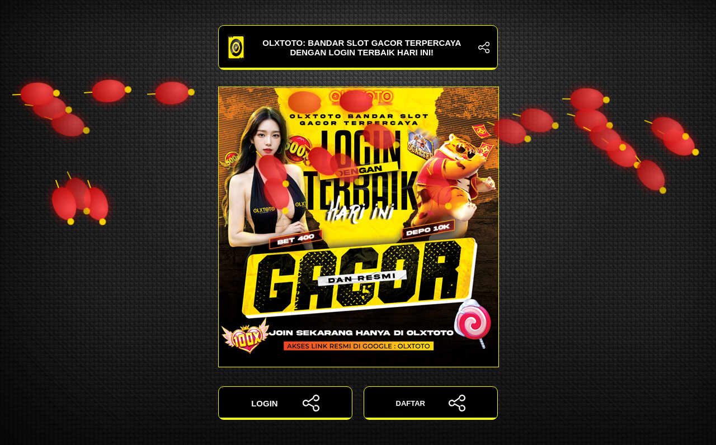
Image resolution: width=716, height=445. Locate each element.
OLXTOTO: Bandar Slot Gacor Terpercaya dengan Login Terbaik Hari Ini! (358, 47)
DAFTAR (431, 403)
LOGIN (285, 403)
